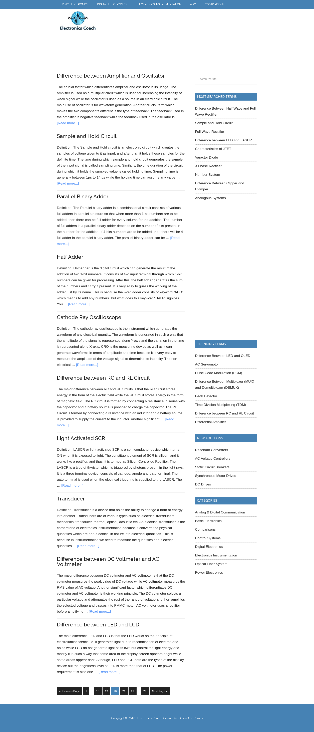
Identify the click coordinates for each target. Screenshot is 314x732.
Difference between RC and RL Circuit (103, 378)
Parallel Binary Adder (83, 197)
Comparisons (205, 529)
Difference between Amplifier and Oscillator (111, 76)
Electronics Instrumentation (216, 555)
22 (134, 691)
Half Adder (70, 257)
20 (116, 691)
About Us (186, 717)
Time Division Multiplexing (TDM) (220, 405)
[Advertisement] (174, 39)
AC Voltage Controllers (212, 458)
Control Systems (208, 538)
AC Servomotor (207, 364)
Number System (207, 175)
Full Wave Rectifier (209, 132)
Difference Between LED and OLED (222, 356)
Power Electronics (209, 572)
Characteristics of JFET (213, 149)
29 (146, 691)
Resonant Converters (211, 450)
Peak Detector (206, 396)
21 (125, 691)
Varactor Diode (206, 157)
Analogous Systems (210, 198)
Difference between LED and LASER (223, 140)
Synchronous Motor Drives (215, 476)
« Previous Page (69, 692)
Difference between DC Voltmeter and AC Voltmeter (108, 561)
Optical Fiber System (211, 564)
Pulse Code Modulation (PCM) (218, 373)
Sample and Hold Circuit (87, 136)
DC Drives (203, 484)
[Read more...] (68, 123)
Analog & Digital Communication (220, 512)
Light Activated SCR (81, 438)
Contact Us (170, 717)
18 (99, 691)
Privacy (198, 717)
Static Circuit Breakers (212, 467)
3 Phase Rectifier (208, 166)
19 (108, 691)
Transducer (71, 499)
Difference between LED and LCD (98, 625)
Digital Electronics (209, 547)
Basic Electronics (208, 521)
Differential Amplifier (210, 422)
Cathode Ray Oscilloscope (89, 317)
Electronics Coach (78, 20)
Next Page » (159, 692)
